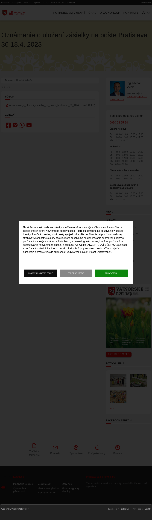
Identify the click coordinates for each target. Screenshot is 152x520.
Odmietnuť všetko (76, 273)
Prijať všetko (111, 273)
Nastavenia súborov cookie (40, 273)
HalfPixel (12, 509)
